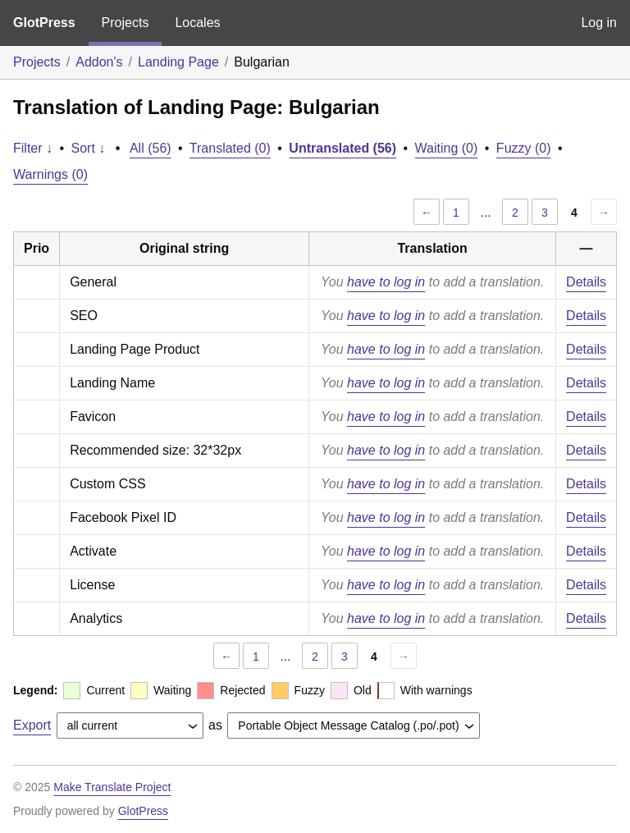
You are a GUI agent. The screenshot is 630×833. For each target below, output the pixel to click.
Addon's (98, 62)
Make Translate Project (112, 787)
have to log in (386, 282)
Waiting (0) (446, 148)
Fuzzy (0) (523, 148)
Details (586, 282)
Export (32, 725)
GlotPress (44, 23)
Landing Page (178, 62)
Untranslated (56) (342, 148)
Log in (599, 23)
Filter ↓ (32, 148)
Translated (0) (230, 148)
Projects (125, 23)
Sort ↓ (88, 148)
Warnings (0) (50, 174)
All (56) (150, 148)
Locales (197, 23)
